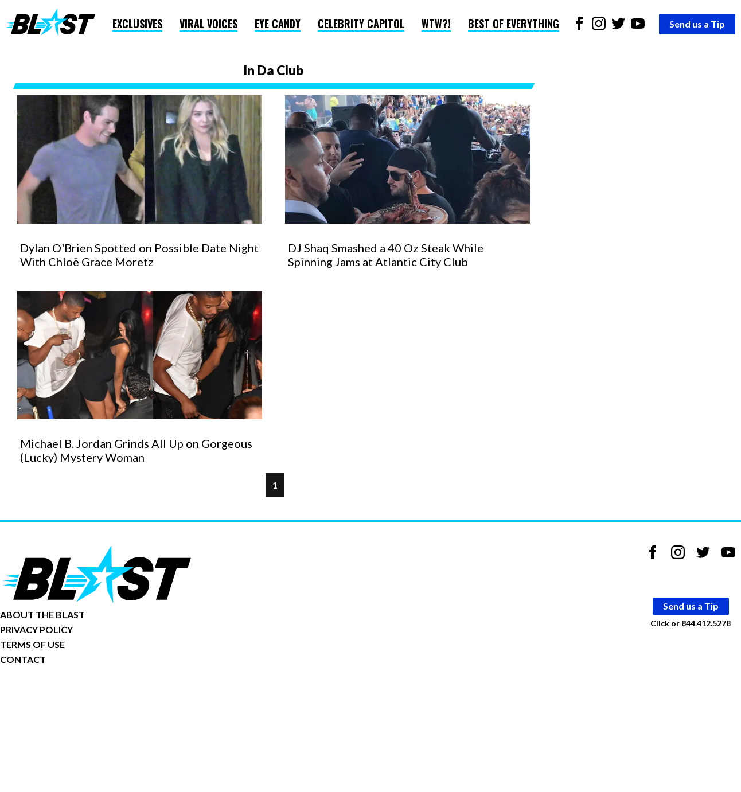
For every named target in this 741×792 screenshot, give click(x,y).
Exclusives (137, 23)
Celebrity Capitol (361, 23)
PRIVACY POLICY (36, 629)
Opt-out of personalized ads (55, 694)
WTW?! (436, 23)
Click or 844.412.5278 (690, 623)
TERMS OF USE (32, 644)
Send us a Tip (697, 23)
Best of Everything (513, 23)
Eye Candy (278, 23)
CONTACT (23, 659)
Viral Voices (208, 23)
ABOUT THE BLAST (42, 614)
